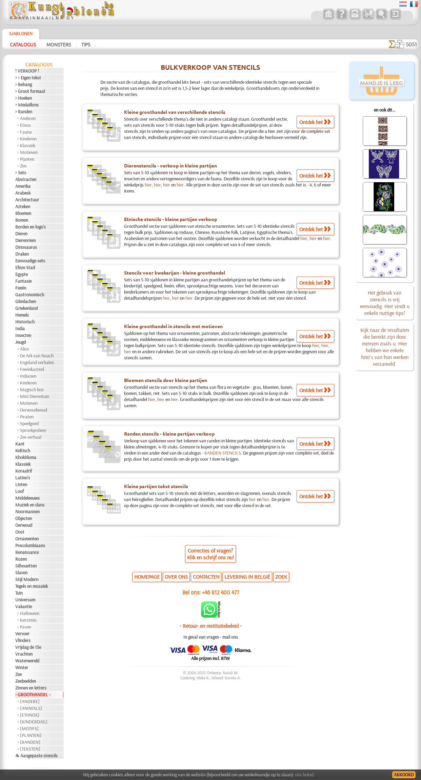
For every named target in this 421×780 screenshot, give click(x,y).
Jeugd (20, 342)
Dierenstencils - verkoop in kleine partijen (170, 165)
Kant (19, 444)
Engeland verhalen (37, 362)
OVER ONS (176, 576)
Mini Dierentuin (34, 396)
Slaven (21, 572)
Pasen (25, 627)
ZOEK (281, 576)
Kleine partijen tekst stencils (156, 486)
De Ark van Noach (37, 356)
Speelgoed (29, 423)
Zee (23, 166)
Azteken (22, 206)
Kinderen (28, 139)
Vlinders (23, 640)
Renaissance (27, 552)
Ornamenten (27, 539)
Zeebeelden (25, 681)
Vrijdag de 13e (28, 647)
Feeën (20, 288)
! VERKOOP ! (27, 71)
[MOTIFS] (29, 728)
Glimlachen (25, 301)
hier (148, 185)
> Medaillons (27, 105)
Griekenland (26, 308)
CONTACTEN (206, 576)
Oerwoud (23, 525)
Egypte (21, 274)
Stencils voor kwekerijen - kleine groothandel (174, 272)
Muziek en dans (29, 505)
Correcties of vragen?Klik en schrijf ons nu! (210, 554)
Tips (85, 44)
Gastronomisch (29, 295)
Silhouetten (26, 566)
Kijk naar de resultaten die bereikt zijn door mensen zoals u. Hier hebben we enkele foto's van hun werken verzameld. (384, 346)
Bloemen (23, 213)
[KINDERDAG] (33, 722)
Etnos (25, 125)
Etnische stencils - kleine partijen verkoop (170, 219)
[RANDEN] (30, 742)
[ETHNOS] (29, 715)
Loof (19, 491)
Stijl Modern (26, 579)
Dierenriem (25, 240)
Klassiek (27, 145)
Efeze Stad (25, 267)
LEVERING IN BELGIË (247, 576)
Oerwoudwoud (33, 410)
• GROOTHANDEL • (33, 695)
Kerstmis (28, 620)
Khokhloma (25, 457)
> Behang (23, 84)
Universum (25, 600)
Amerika (23, 186)
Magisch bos (32, 389)
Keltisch (22, 450)
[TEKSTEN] (30, 749)
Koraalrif (23, 471)
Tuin (19, 593)
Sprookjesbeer (33, 430)
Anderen (28, 118)
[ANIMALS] (31, 708)
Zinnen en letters (30, 688)
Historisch (25, 322)
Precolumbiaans (30, 545)
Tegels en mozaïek (31, 586)
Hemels (22, 315)
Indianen (28, 376)
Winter (21, 667)
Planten (27, 159)
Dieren (21, 234)
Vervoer (22, 634)
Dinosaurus (26, 247)
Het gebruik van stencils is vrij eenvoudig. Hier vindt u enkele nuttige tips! (384, 302)
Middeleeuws (27, 498)
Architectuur (27, 200)
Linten (21, 484)
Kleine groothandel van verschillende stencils (174, 112)
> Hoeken (23, 98)
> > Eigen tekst (28, 78)
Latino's (22, 478)
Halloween (29, 613)
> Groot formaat (30, 91)
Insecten (23, 335)
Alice (24, 349)
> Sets (20, 172)
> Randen (23, 111)
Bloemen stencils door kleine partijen (165, 380)
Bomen (21, 220)
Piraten (27, 417)
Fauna (26, 132)
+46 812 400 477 (220, 592)
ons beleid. (305, 775)
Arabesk (23, 193)
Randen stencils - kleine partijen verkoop (169, 434)
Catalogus (23, 44)
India (20, 328)
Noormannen (27, 511)
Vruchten (24, 654)
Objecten (23, 518)
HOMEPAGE (147, 576)
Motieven (29, 152)
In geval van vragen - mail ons (210, 637)
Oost (19, 532)
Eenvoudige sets (30, 261)
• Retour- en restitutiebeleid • (211, 625)
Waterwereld (27, 661)
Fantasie (23, 281)
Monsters (58, 44)
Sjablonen (21, 34)
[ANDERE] (30, 701)
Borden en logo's (30, 227)
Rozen (21, 559)
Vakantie (23, 606)
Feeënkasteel (32, 369)
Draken (22, 254)
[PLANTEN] (30, 735)
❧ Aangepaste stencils (36, 756)
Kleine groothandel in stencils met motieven (173, 326)
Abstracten (25, 179)
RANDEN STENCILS (222, 453)
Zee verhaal (30, 437)
